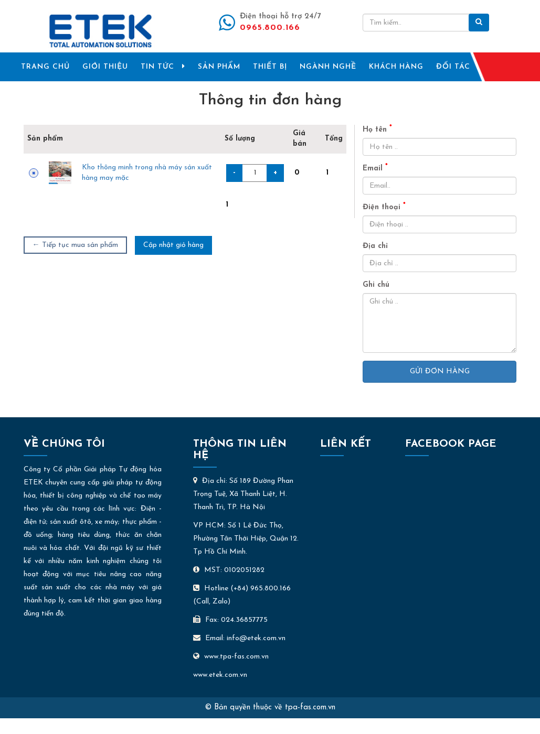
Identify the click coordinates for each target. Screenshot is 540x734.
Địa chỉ (375, 246)
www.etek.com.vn (220, 675)
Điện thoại (384, 206)
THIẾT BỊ (270, 67)
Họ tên (377, 129)
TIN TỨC (163, 66)
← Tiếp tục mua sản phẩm (75, 245)
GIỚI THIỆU (105, 67)
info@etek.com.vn (256, 638)
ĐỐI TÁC (453, 67)
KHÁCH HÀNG (396, 67)
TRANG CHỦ (45, 67)
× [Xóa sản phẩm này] (33, 173)
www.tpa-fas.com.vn (231, 657)
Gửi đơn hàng (440, 371)
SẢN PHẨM (219, 67)
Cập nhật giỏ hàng (173, 245)
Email (375, 168)
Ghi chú (376, 285)
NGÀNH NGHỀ (328, 67)
